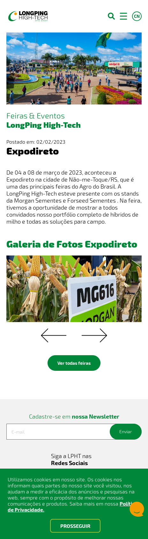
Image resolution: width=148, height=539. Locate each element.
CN (137, 16)
